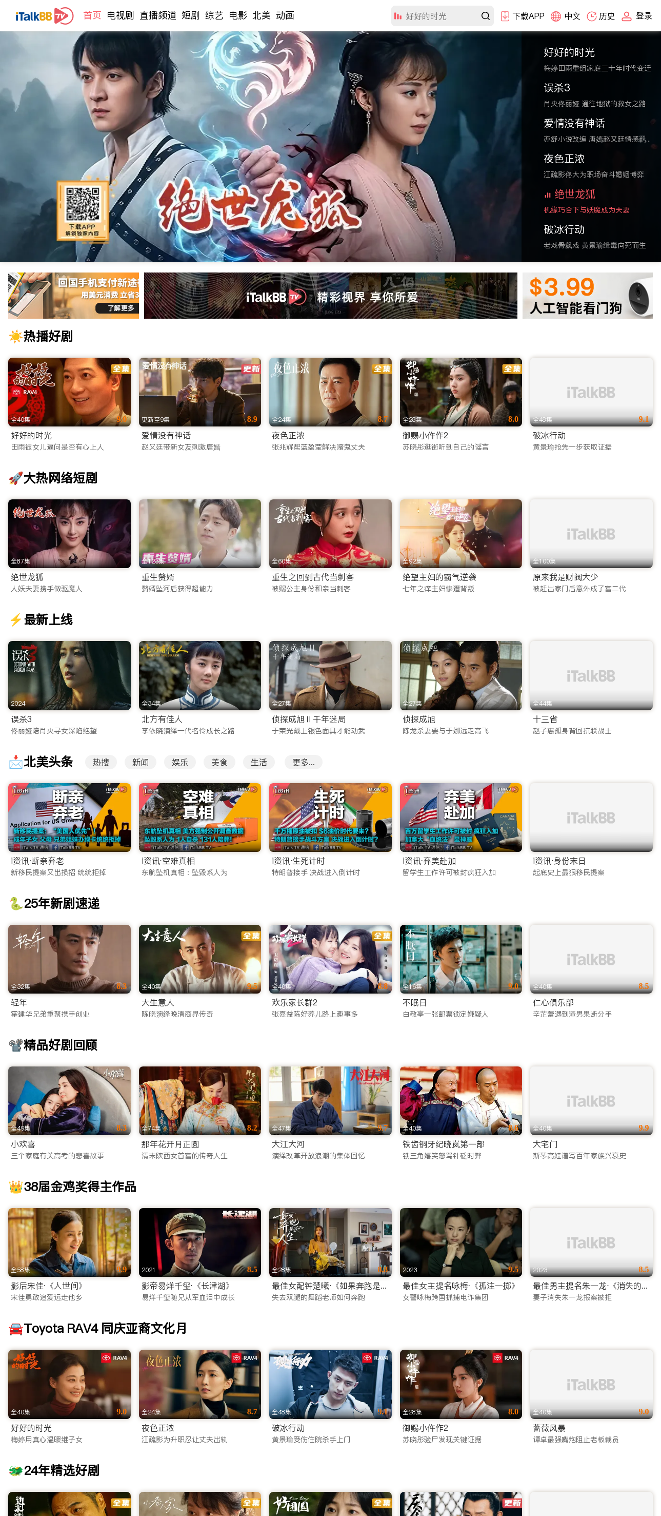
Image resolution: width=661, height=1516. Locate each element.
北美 (261, 15)
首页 (92, 15)
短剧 (191, 15)
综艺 (214, 15)
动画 (285, 15)
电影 (238, 15)
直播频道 (157, 15)
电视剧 (120, 15)
